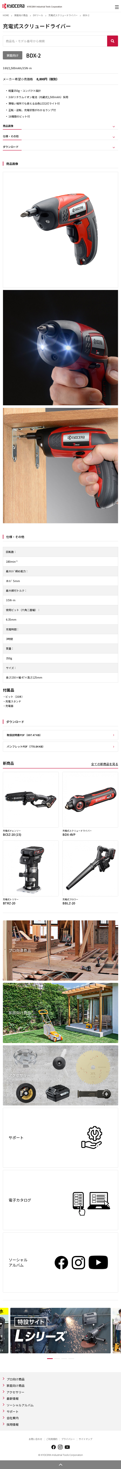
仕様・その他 (11, 136)
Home (6, 15)
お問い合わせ (35, 1439)
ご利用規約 (51, 1439)
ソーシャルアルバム (20, 1405)
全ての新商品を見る (104, 764)
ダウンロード (11, 147)
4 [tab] (71, 1358)
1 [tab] (50, 1358)
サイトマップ (85, 1439)
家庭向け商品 (21, 15)
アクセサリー (15, 1392)
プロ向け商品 (16, 1379)
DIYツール (38, 15)
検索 (112, 41)
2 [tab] (57, 1358)
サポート (13, 1411)
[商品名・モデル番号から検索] (55, 41)
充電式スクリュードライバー (63, 15)
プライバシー (68, 1439)
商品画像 (8, 126)
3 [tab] (64, 1358)
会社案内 (13, 1418)
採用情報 (13, 1424)
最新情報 (13, 1398)
